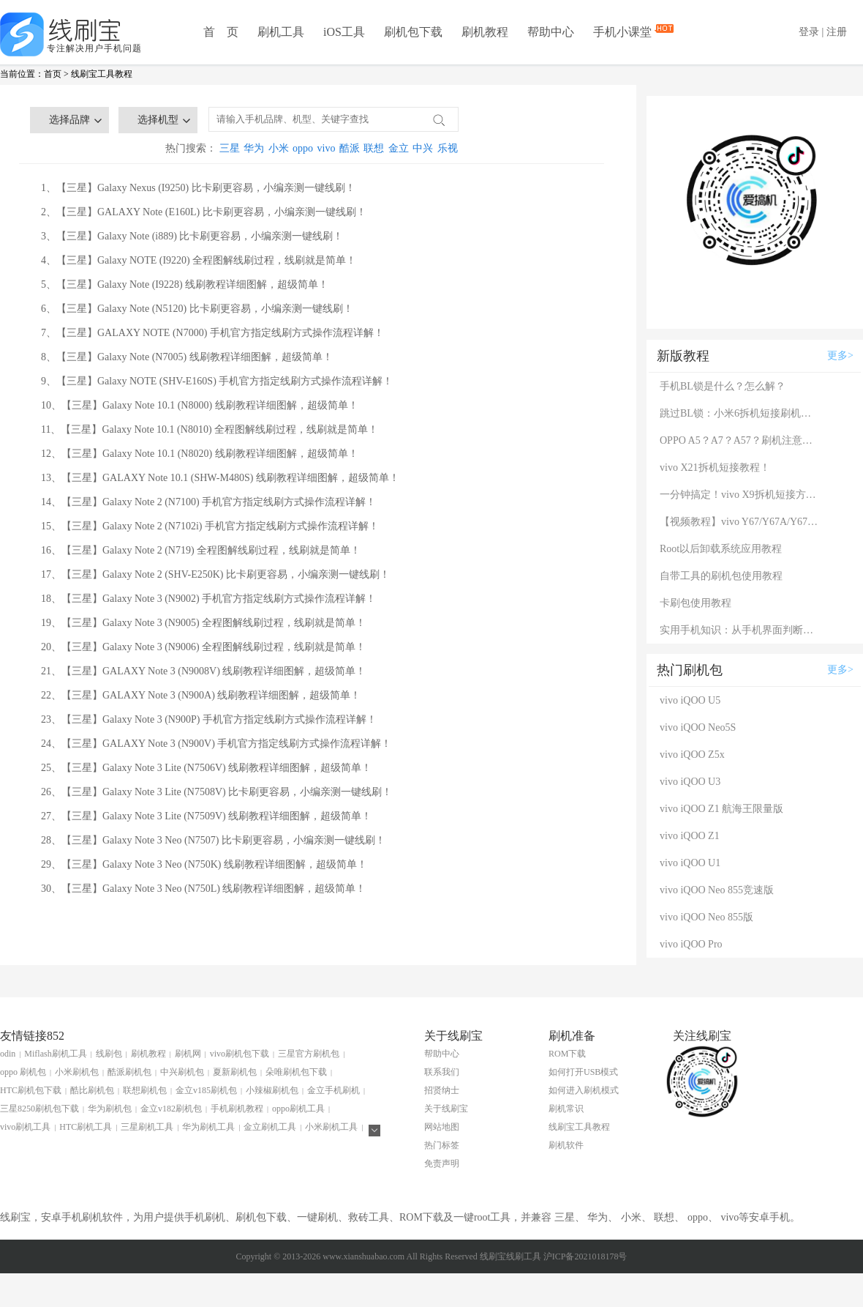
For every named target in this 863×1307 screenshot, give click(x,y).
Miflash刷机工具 (55, 1054)
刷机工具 (280, 32)
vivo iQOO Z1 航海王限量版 (721, 808)
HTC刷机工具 (85, 1127)
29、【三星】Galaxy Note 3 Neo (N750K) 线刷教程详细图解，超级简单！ (204, 864)
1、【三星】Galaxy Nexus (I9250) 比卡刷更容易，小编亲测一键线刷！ (198, 187)
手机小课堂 (624, 30)
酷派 (349, 148)
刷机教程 (484, 32)
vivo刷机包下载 (239, 1054)
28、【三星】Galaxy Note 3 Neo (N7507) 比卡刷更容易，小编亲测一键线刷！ (213, 840)
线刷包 (109, 1054)
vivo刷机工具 (25, 1127)
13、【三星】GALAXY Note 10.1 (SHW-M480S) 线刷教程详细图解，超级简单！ (220, 477)
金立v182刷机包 (171, 1108)
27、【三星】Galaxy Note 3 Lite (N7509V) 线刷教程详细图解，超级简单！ (206, 816)
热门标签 (441, 1145)
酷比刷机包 (92, 1090)
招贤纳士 (441, 1090)
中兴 (422, 148)
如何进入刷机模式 (584, 1090)
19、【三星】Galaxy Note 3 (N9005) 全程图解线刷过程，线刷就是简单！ (203, 622)
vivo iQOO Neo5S (698, 727)
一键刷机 (317, 1217)
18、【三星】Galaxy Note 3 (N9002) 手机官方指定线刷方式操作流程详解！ (208, 598)
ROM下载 (567, 1054)
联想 (373, 148)
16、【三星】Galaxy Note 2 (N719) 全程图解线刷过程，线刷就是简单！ (201, 550)
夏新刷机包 (235, 1072)
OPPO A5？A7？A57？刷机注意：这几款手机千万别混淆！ (740, 440)
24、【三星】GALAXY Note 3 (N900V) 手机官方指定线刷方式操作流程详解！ (216, 743)
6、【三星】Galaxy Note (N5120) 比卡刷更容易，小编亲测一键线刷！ (197, 308)
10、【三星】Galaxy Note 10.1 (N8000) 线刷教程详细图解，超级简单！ (199, 405)
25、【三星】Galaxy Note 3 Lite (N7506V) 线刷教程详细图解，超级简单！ (206, 767)
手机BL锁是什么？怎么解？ (722, 386)
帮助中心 (550, 32)
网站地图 (441, 1127)
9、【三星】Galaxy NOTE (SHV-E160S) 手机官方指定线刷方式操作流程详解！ (217, 381)
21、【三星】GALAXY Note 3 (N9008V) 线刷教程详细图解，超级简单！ (203, 671)
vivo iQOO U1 (690, 862)
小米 (278, 148)
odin (7, 1054)
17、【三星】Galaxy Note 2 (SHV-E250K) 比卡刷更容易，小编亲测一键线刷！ (215, 574)
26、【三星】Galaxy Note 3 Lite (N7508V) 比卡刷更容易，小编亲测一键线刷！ (216, 791)
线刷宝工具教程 (101, 74)
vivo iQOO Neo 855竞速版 (717, 890)
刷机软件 (566, 1145)
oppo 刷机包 (23, 1072)
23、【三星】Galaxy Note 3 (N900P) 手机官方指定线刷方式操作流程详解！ (209, 719)
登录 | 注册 (823, 31)
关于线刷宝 (446, 1108)
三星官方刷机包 (308, 1054)
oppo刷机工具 (298, 1108)
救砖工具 (368, 1217)
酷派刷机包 (129, 1072)
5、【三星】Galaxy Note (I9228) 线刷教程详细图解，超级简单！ (184, 284)
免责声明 (441, 1163)
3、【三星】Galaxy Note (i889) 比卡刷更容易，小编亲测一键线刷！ (192, 236)
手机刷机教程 (237, 1108)
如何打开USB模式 (583, 1072)
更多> (840, 355)
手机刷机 (204, 1217)
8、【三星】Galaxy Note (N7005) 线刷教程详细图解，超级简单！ (187, 356)
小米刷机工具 (331, 1127)
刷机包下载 (413, 32)
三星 (229, 148)
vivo (326, 148)
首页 (52, 74)
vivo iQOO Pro (691, 944)
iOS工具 (344, 32)
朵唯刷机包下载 (296, 1072)
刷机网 (188, 1054)
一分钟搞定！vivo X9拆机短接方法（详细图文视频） (740, 494)
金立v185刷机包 (206, 1090)
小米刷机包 (77, 1072)
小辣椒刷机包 (272, 1090)
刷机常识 (566, 1108)
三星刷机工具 (147, 1127)
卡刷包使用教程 (695, 602)
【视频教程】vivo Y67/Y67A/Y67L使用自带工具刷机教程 (740, 521)
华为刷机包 (110, 1108)
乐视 (447, 148)
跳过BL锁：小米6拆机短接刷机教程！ (740, 413)
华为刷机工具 (208, 1127)
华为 (254, 148)
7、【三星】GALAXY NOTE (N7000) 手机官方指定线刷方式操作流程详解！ (212, 332)
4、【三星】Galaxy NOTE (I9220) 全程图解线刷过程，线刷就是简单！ (198, 260)
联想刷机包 (145, 1090)
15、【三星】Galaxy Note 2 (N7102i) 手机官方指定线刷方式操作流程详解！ (210, 526)
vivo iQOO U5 (690, 700)
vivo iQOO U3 (690, 781)
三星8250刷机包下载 (39, 1108)
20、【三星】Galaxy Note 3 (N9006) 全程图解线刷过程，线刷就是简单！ (203, 646)
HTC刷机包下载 (30, 1090)
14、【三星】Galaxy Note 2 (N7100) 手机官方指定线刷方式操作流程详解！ (208, 501)
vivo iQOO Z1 (690, 835)
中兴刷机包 (182, 1072)
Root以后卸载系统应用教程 (721, 548)
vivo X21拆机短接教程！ (715, 467)
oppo (303, 148)
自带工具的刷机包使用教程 (721, 575)
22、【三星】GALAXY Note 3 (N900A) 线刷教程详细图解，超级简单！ (201, 695)
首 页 (220, 32)
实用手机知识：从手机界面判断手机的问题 (740, 630)
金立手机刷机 (333, 1090)
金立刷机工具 (270, 1127)
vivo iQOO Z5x (692, 754)
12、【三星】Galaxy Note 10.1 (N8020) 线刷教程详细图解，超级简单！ (199, 453)
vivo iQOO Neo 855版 (706, 917)
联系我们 (441, 1072)
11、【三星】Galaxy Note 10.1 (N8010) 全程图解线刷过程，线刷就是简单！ (209, 429)
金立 (398, 148)
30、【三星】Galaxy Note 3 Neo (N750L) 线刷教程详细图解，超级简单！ (203, 888)
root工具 (492, 1217)
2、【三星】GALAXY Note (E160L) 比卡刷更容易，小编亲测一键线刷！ (203, 211)
